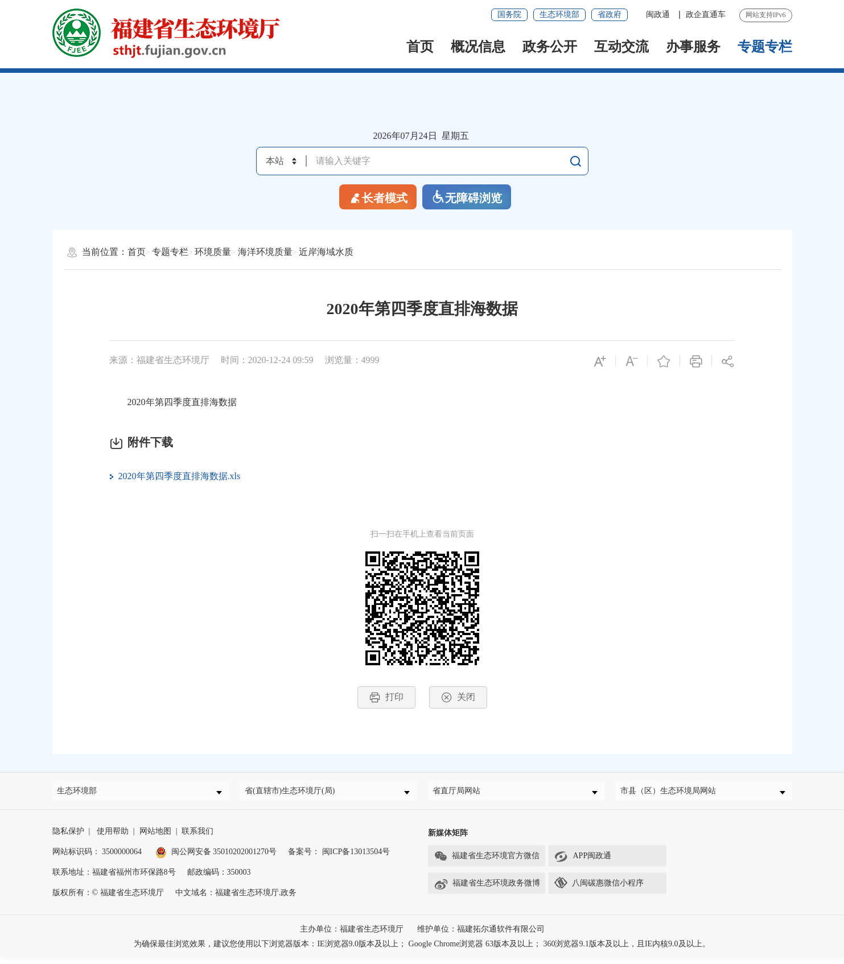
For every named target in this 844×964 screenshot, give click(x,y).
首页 (420, 46)
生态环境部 (559, 14)
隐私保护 (68, 837)
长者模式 (377, 197)
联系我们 (197, 837)
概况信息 (478, 46)
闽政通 (659, 14)
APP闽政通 (582, 862)
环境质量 (213, 252)
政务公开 (549, 46)
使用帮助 (113, 837)
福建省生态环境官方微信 (487, 862)
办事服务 (693, 46)
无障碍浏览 (466, 197)
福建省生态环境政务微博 (487, 889)
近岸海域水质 (326, 252)
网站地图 (155, 837)
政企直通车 (706, 14)
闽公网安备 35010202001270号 (216, 857)
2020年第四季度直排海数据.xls (179, 476)
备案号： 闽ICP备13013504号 (339, 857)
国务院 (509, 14)
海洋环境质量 (265, 252)
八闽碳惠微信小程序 (608, 888)
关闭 (458, 697)
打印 (386, 697)
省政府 (609, 14)
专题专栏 (765, 46)
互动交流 (621, 46)
